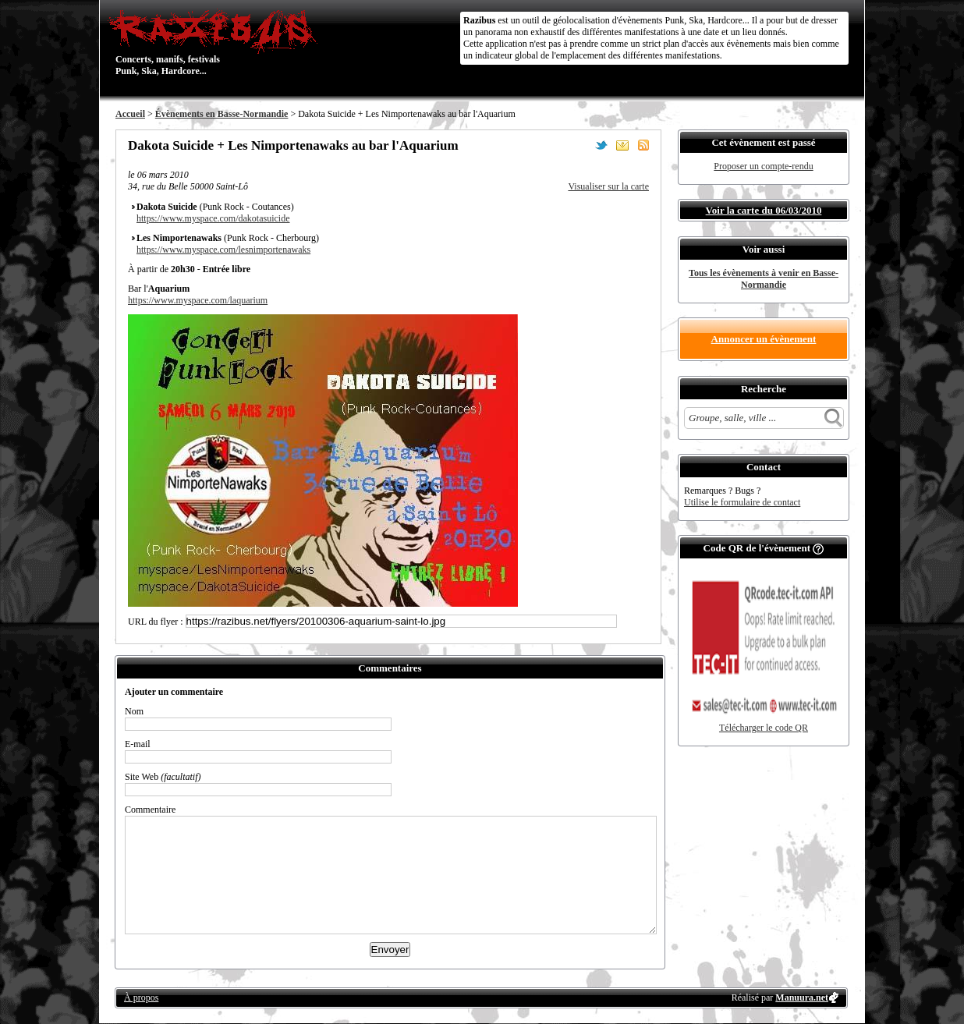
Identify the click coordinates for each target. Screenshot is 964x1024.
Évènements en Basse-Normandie (222, 113)
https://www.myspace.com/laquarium (198, 300)
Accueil (130, 113)
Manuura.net (801, 997)
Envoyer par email (622, 145)
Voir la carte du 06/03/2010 (764, 210)
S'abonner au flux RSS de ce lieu (643, 145)
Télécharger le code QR (763, 727)
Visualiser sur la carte (608, 186)
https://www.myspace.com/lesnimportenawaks (223, 249)
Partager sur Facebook (580, 145)
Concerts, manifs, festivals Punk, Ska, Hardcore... (216, 42)
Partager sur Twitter (601, 145)
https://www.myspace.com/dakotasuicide (213, 218)
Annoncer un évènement (764, 339)
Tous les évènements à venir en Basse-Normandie (763, 279)
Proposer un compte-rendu (763, 166)
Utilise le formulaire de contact (742, 502)
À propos (141, 997)
